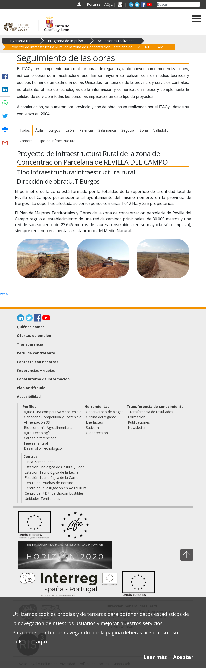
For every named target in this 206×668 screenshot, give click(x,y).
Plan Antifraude (31, 387)
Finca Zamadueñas (40, 461)
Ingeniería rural (21, 40)
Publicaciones (139, 422)
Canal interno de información (43, 379)
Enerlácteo (94, 422)
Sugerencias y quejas (36, 370)
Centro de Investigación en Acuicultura (56, 488)
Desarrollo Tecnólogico (43, 448)
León (70, 130)
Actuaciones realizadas (116, 40)
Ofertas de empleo (34, 335)
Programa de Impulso (65, 40)
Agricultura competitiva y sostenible (52, 411)
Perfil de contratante (36, 353)
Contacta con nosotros (37, 361)
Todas (25, 130)
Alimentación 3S (37, 422)
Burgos (54, 130)
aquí (41, 641)
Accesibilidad (29, 396)
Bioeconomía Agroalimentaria (48, 427)
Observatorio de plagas (104, 411)
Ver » (4, 293)
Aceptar (183, 657)
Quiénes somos (31, 326)
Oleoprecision (97, 432)
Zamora (26, 140)
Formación (136, 417)
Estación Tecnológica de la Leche (52, 472)
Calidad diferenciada (40, 438)
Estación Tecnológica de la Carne (51, 477)
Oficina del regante (101, 417)
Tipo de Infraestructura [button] (58, 140)
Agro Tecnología (37, 432)
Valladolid (161, 130)
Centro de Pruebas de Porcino (49, 482)
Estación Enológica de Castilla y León (55, 467)
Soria (144, 130)
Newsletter (137, 427)
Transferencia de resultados (150, 411)
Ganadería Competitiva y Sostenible (52, 417)
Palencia (86, 130)
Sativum (92, 427)
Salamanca (107, 130)
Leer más (155, 657)
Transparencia (30, 344)
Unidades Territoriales (42, 498)
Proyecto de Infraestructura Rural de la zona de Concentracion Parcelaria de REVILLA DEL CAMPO (88, 47)
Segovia (127, 130)
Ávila (39, 130)
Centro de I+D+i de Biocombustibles (54, 493)
